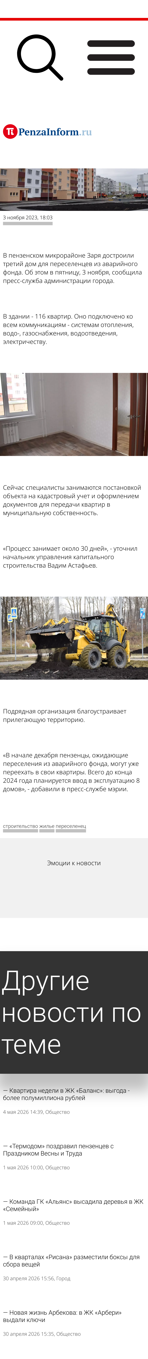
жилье (46, 826)
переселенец (71, 826)
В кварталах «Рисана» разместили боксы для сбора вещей (71, 1260)
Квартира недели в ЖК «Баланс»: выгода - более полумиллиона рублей (66, 1094)
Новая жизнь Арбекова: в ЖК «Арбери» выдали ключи (62, 1316)
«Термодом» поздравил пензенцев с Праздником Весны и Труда (58, 1149)
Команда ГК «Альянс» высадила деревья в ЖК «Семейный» (73, 1205)
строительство (20, 826)
